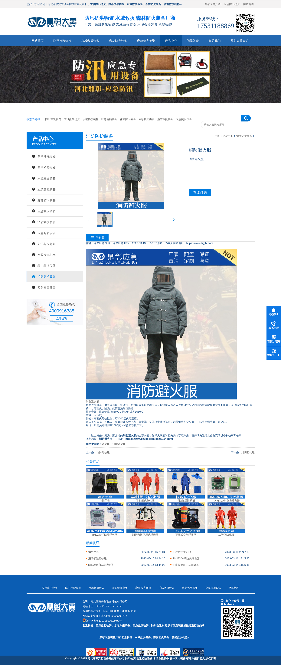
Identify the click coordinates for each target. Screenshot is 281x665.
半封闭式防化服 (181, 552)
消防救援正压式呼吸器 (185, 564)
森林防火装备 (118, 40)
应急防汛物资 (232, 4)
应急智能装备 (109, 119)
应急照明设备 (184, 119)
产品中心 (171, 40)
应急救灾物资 (146, 40)
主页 (217, 135)
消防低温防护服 (97, 558)
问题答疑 (193, 40)
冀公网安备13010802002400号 (104, 620)
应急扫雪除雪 (47, 287)
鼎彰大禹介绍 (213, 4)
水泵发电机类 (47, 255)
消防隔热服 (103, 452)
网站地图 (248, 4)
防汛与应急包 (47, 244)
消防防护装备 (47, 276)
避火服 (106, 444)
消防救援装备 (165, 119)
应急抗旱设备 (213, 587)
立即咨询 (61, 318)
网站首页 (37, 40)
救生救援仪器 (47, 265)
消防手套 (93, 552)
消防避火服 (92, 401)
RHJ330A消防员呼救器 (186, 558)
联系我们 (215, 40)
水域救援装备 (90, 40)
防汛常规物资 (53, 119)
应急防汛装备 (50, 587)
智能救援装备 (120, 587)
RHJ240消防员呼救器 (101, 564)
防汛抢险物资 (62, 40)
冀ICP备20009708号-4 (114, 615)
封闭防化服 (248, 452)
